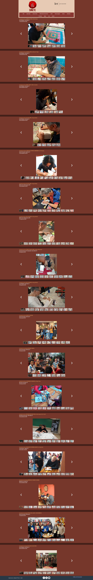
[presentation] (21, 33)
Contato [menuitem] (53, 16)
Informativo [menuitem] (68, 13)
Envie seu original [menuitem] (57, 13)
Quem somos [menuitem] (28, 13)
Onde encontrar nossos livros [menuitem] (44, 13)
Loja (49, 16)
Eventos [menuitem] (63, 13)
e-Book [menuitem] (51, 13)
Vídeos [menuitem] (45, 16)
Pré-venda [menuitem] (40, 16)
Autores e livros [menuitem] (35, 13)
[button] (30, 46)
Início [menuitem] (23, 13)
